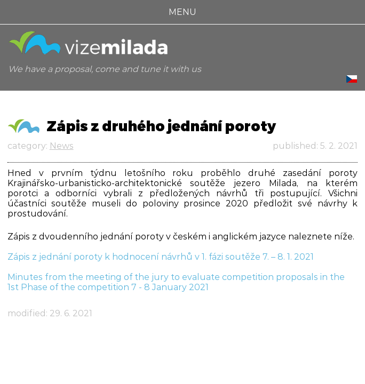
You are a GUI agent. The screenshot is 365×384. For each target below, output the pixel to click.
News (62, 146)
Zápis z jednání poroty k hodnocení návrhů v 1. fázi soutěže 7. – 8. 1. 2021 (160, 257)
